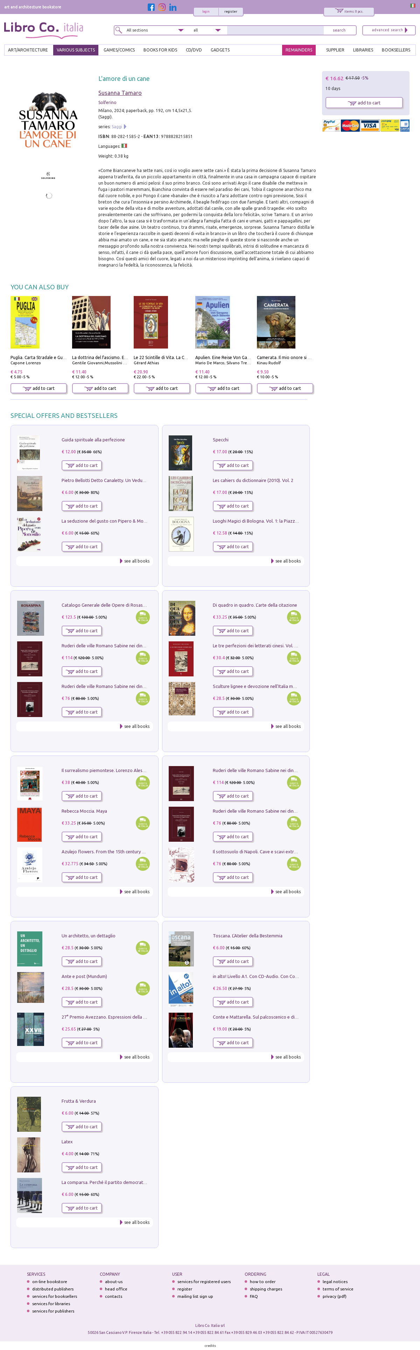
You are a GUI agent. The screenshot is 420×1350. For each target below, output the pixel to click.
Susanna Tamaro (120, 93)
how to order (262, 1281)
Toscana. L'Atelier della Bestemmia (247, 935)
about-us (113, 1281)
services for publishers (53, 1311)
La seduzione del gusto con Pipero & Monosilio (109, 520)
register (230, 11)
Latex (67, 1141)
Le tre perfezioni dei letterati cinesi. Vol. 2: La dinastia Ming (272, 645)
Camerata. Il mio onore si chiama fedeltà (297, 357)
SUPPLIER (335, 50)
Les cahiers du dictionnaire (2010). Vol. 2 (253, 480)
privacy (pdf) (334, 1296)
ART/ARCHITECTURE (28, 50)
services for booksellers (54, 1296)
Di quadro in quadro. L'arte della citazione (255, 604)
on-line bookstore (49, 1281)
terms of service (338, 1289)
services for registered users (204, 1281)
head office (116, 1289)
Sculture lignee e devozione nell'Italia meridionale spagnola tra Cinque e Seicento (295, 686)
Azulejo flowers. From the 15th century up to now (112, 851)
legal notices (335, 1281)
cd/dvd (194, 50)
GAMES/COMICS (119, 50)
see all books (136, 561)
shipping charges (266, 1289)
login (206, 11)
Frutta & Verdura (79, 1100)
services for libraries (51, 1303)
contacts (113, 1296)
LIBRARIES (363, 50)
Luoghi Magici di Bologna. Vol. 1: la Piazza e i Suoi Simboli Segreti (279, 520)
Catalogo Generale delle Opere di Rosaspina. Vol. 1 (113, 604)
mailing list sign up (195, 1296)
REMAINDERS (299, 50)
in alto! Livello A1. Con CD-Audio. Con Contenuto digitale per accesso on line (290, 976)
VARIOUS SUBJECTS (76, 50)
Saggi (117, 126)
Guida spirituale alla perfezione (93, 439)
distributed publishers (53, 1289)
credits (210, 1346)
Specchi (221, 439)
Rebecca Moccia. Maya (84, 810)
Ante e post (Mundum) (84, 976)
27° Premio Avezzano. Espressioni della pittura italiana (117, 1016)
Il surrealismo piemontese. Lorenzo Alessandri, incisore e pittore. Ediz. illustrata (142, 770)
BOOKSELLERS (396, 50)
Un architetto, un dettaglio (88, 935)
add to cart (39, 388)
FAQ (254, 1296)
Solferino (107, 102)
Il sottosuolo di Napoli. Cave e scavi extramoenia (262, 851)
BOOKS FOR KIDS (160, 50)
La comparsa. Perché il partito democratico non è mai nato (121, 1182)
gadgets (220, 50)
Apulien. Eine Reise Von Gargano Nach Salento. (241, 357)
